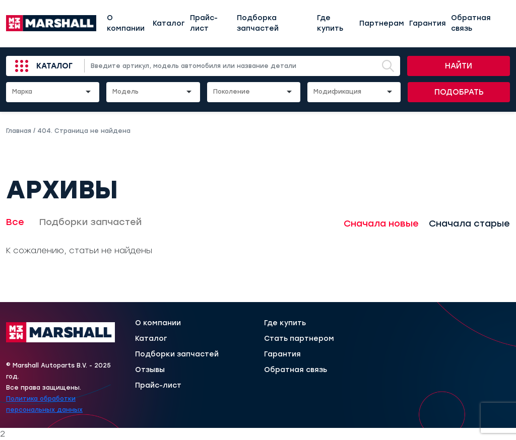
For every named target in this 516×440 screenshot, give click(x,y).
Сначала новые (381, 223)
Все (15, 222)
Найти (458, 65)
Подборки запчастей (90, 222)
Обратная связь (471, 23)
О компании (126, 23)
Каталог (169, 23)
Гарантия (427, 23)
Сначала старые (469, 223)
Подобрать (459, 92)
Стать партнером (299, 338)
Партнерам (381, 23)
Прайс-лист (204, 23)
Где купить (330, 23)
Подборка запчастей (258, 23)
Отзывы (150, 370)
